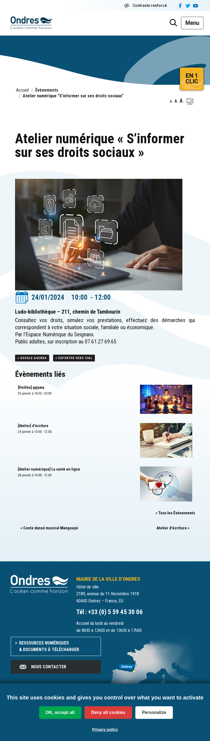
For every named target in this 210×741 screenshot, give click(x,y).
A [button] (171, 101)
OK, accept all (60, 712)
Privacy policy (105, 729)
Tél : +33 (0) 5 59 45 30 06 (109, 612)
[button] (190, 101)
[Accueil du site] (39, 583)
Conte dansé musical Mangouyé (49, 528)
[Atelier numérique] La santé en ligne (49, 469)
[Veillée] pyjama (31, 387)
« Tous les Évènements (175, 512)
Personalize (154, 712)
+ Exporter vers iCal (74, 358)
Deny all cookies (108, 712)
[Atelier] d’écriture (33, 426)
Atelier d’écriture (172, 528)
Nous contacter (42, 667)
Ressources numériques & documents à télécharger (49, 646)
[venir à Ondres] (154, 665)
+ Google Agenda (32, 358)
